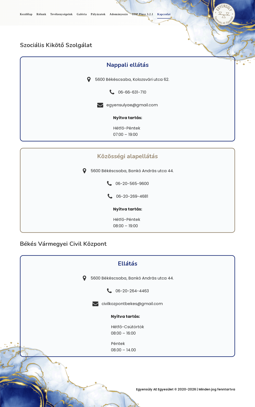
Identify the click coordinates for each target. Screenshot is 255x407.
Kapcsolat (164, 14)
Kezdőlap (26, 14)
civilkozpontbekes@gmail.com (132, 303)
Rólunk (41, 14)
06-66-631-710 (132, 92)
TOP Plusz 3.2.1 (142, 14)
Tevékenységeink (61, 14)
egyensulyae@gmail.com (132, 105)
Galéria (82, 14)
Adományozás (119, 14)
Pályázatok (98, 14)
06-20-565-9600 (132, 183)
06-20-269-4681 (132, 196)
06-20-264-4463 (132, 291)
